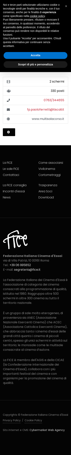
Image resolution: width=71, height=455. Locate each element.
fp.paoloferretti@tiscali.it (45, 109)
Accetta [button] (35, 55)
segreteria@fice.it (27, 269)
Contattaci (11, 175)
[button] (66, 6)
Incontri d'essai (14, 191)
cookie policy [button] (37, 16)
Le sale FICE (11, 169)
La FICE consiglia (15, 185)
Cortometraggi (49, 175)
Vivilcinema (46, 169)
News (7, 197)
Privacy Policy (12, 420)
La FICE (7, 162)
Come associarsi (50, 162)
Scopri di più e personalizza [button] (35, 64)
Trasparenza (47, 185)
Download (46, 197)
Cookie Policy (33, 420)
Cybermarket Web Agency (47, 430)
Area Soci (45, 191)
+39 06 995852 (20, 265)
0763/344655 (54, 100)
